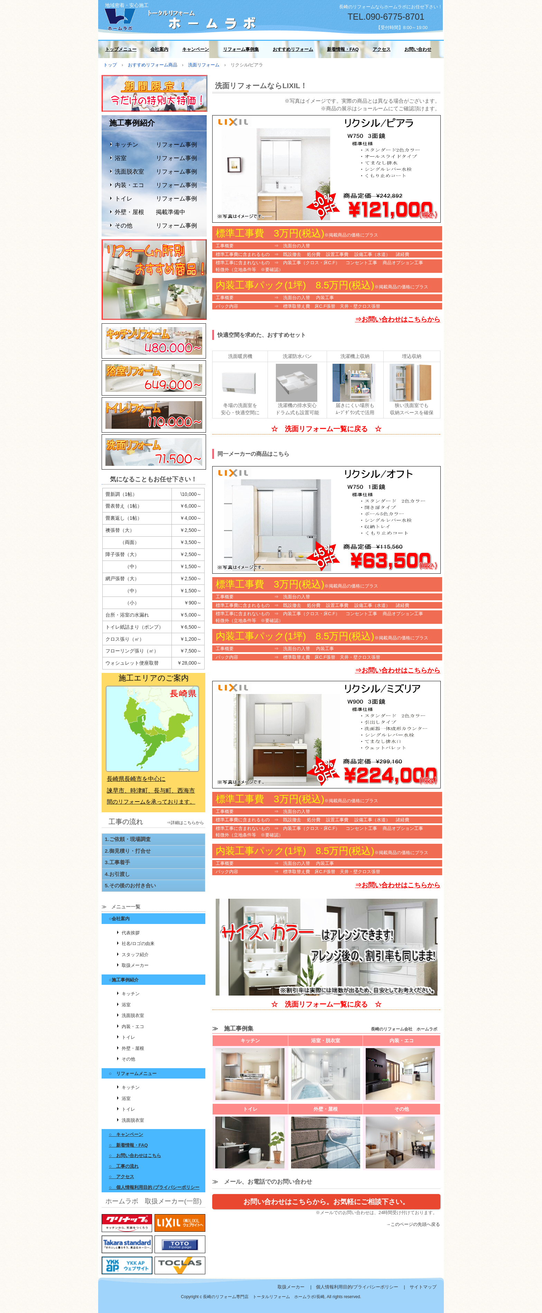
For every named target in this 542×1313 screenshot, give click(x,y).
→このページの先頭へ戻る (413, 1224)
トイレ (128, 1037)
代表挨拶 (131, 932)
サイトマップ (423, 1286)
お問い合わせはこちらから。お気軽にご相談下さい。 (326, 1201)
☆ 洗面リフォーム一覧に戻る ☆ (326, 429)
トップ (110, 64)
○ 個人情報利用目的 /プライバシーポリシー (154, 1187)
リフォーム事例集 (241, 49)
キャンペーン (195, 49)
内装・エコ (133, 1026)
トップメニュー (121, 49)
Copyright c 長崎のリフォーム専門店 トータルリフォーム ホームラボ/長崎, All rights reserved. (271, 1296)
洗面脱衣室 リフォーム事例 (156, 171)
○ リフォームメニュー (133, 1073)
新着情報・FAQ (343, 49)
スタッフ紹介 (135, 954)
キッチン (131, 993)
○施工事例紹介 (124, 979)
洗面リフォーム (203, 64)
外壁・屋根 (133, 1048)
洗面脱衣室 (133, 1015)
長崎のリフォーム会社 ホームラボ (181, 18)
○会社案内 (119, 918)
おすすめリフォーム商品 (152, 64)
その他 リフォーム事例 (156, 225)
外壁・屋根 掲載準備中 (150, 212)
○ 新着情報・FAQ (128, 1145)
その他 (128, 1059)
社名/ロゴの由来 (138, 943)
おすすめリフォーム (293, 49)
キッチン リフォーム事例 (156, 144)
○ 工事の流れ (124, 1166)
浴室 (126, 1004)
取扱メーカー (135, 965)
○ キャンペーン (126, 1134)
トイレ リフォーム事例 (156, 198)
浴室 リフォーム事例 (156, 158)
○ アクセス (121, 1176)
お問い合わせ (417, 49)
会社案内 (159, 49)
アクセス (382, 49)
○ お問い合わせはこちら (135, 1155)
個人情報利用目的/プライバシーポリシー (357, 1286)
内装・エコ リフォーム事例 (156, 185)
